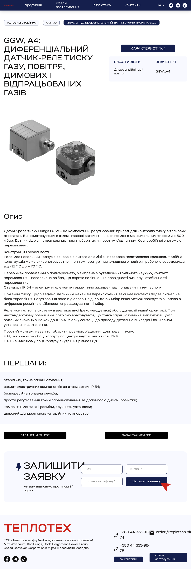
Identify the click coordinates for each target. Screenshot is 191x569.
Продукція (33, 5)
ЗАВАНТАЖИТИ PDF (35, 435)
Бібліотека (102, 5)
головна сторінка (21, 22)
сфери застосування (165, 557)
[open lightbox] (52, 150)
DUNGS (51, 22)
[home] (9, 5)
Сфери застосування (67, 5)
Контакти (133, 5)
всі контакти (128, 559)
